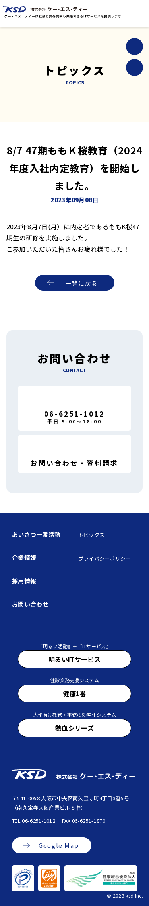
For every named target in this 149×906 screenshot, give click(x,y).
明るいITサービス (74, 659)
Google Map (59, 845)
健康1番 (74, 693)
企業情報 (24, 557)
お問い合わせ (30, 604)
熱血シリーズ (74, 728)
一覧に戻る (81, 283)
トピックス (91, 535)
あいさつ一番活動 (36, 534)
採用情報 (24, 581)
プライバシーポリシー (104, 558)
